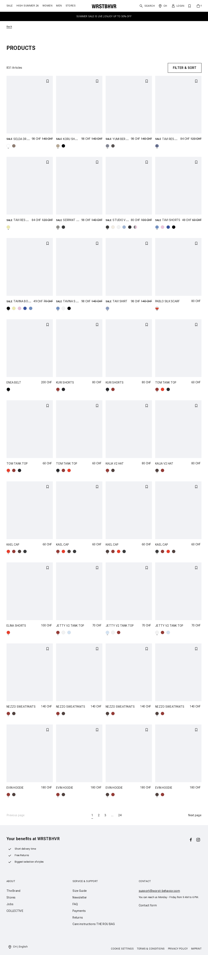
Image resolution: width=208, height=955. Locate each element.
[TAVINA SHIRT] (79, 267)
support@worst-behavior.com (159, 890)
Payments (79, 910)
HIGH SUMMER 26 (27, 5)
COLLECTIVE (14, 910)
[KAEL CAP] (29, 510)
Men (59, 5)
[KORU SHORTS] (79, 105)
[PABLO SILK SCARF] (178, 267)
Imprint (196, 948)
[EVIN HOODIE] (29, 753)
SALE (9, 5)
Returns (78, 917)
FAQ (75, 904)
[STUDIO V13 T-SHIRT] (129, 186)
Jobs (9, 904)
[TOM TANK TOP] (178, 348)
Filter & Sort (184, 68)
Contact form (148, 905)
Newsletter (80, 897)
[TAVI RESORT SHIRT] (178, 105)
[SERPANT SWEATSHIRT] (79, 186)
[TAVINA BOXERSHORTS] (29, 267)
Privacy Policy (178, 948)
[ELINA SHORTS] (29, 591)
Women (47, 5)
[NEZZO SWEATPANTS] (29, 672)
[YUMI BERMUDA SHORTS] (129, 105)
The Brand (13, 890)
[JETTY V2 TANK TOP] (79, 591)
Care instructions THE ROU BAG (94, 924)
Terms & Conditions (151, 948)
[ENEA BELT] (29, 348)
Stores (71, 5)
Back (9, 26)
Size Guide (80, 890)
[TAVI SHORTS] (178, 186)
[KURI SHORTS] (79, 348)
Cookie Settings (122, 948)
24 (120, 815)
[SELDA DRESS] (29, 105)
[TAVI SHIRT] (129, 267)
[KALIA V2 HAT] (129, 429)
